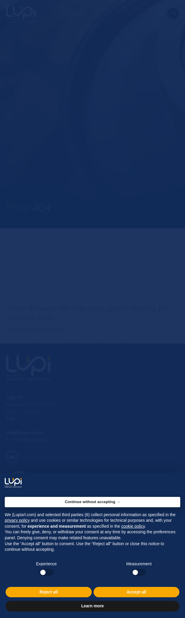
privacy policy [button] (17, 520)
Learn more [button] (92, 605)
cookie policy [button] (133, 526)
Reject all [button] (49, 592)
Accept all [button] (136, 592)
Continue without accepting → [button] (92, 502)
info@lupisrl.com (25, 432)
